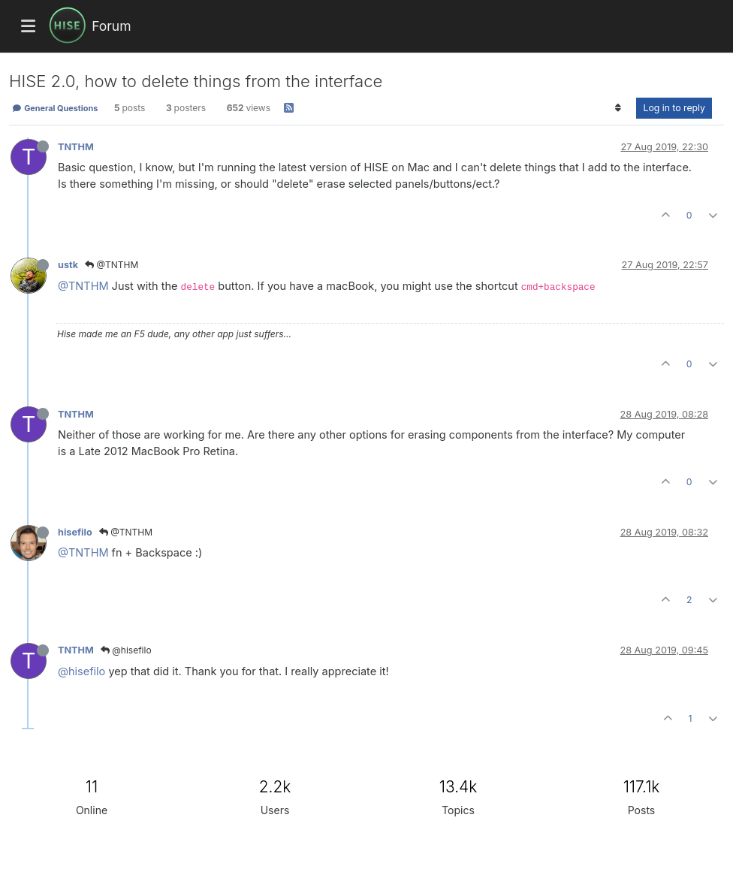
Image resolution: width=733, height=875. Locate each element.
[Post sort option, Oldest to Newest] (617, 108)
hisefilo (75, 532)
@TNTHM (111, 264)
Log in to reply (674, 107)
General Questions (55, 108)
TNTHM (76, 146)
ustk (68, 264)
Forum (111, 26)
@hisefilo (126, 650)
